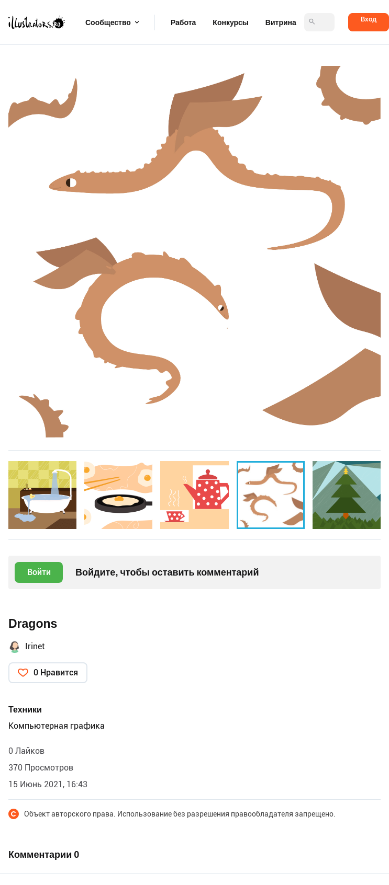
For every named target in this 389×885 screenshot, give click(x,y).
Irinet (35, 646)
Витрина (280, 22)
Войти (39, 572)
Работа (183, 22)
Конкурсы (230, 22)
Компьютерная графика (56, 726)
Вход (368, 19)
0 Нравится (56, 672)
